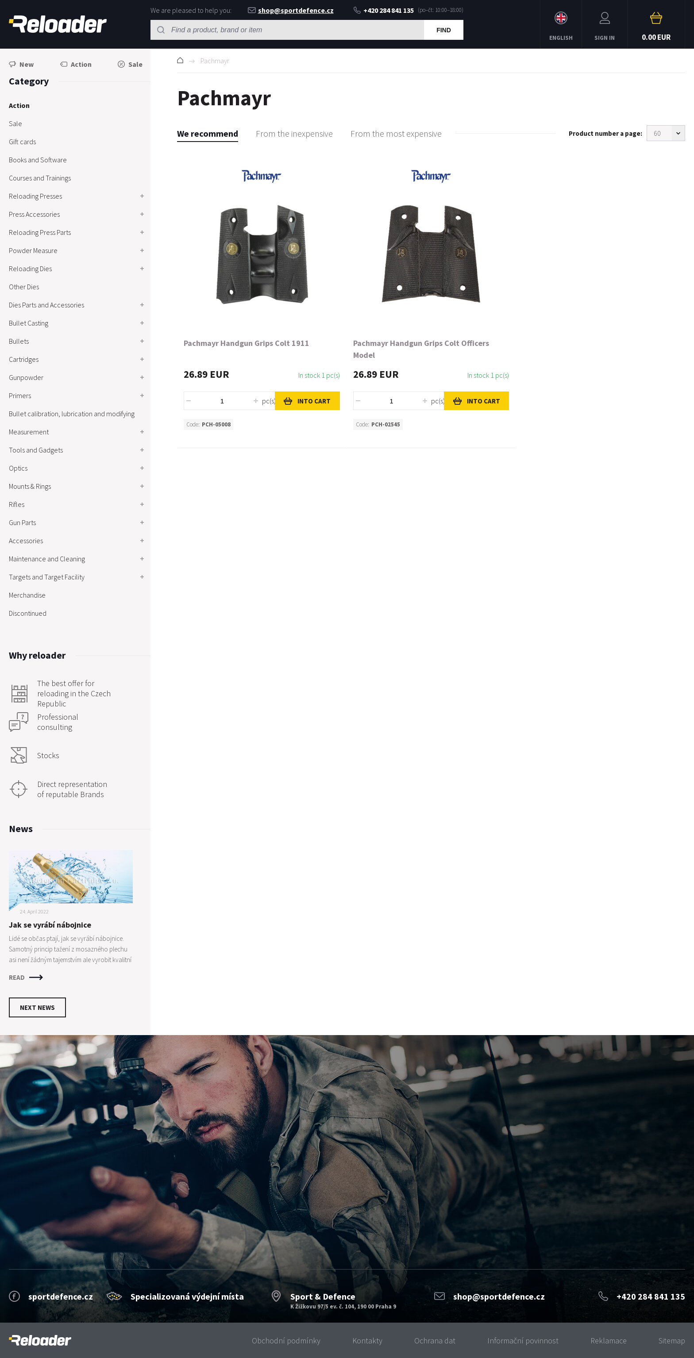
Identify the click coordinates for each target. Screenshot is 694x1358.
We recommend (207, 133)
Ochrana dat (434, 1340)
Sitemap (672, 1340)
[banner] (40, 1340)
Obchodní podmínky (286, 1340)
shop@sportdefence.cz (291, 10)
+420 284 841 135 (384, 10)
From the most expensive (396, 133)
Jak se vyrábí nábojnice (50, 925)
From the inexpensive (294, 133)
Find (443, 30)
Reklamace (608, 1340)
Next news (37, 1007)
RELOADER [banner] (58, 24)
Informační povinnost (523, 1340)
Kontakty (367, 1340)
